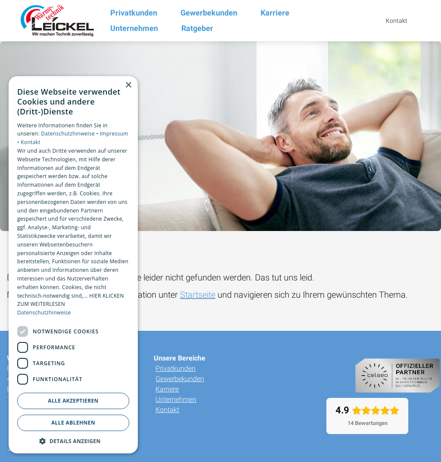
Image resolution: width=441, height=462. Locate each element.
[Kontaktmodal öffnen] (390, 21)
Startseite (197, 295)
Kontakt (167, 410)
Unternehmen (175, 399)
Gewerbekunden (179, 379)
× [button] (128, 85)
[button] (73, 441)
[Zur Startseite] (55, 20)
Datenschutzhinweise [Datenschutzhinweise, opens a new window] (44, 312)
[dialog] (73, 265)
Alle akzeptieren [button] (73, 400)
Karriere (167, 389)
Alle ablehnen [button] (73, 422)
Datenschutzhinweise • (70, 133)
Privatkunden (175, 368)
